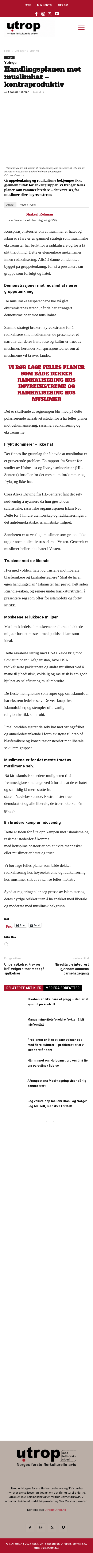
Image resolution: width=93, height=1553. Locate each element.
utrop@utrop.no (55, 1509)
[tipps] (46, 1256)
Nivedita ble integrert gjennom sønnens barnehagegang (72, 968)
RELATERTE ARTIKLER (23, 988)
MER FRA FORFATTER (63, 988)
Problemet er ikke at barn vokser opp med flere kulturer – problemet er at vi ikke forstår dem (55, 1045)
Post (9, 925)
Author (10, 204)
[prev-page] (46, 1121)
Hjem (7, 51)
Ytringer (34, 51)
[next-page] (53, 1121)
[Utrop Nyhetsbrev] (46, 1424)
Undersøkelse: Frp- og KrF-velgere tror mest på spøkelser (24, 968)
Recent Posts (27, 204)
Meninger (20, 51)
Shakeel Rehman (18, 91)
